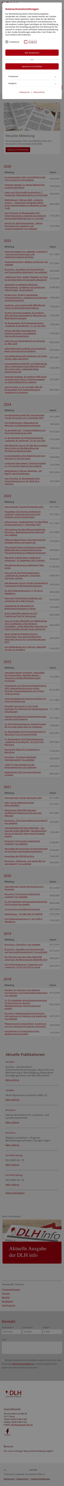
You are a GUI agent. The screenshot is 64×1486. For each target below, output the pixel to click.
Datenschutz (38, 92)
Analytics (32, 42)
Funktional (14, 42)
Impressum (24, 92)
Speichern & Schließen (32, 66)
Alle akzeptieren (32, 52)
